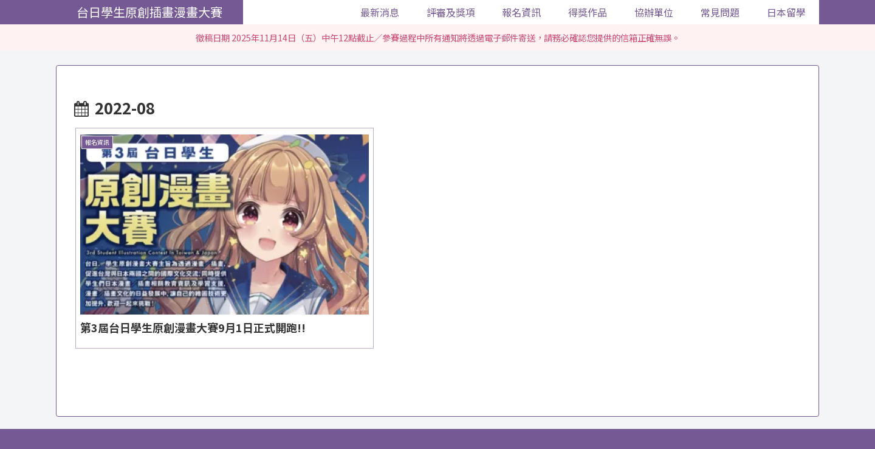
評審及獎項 (344, 411)
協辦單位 (489, 411)
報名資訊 (395, 411)
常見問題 (535, 411)
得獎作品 (442, 411)
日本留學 (582, 411)
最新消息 (293, 411)
